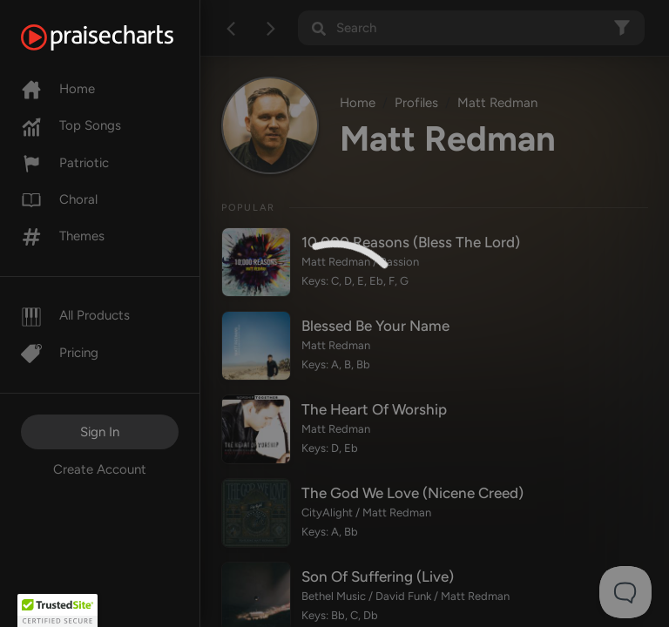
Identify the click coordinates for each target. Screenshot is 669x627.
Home (58, 89)
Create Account (99, 469)
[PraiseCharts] (119, 37)
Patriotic (65, 163)
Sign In (99, 432)
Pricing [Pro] (59, 353)
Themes (63, 236)
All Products (75, 315)
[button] (57, 610)
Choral (59, 199)
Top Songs (71, 125)
